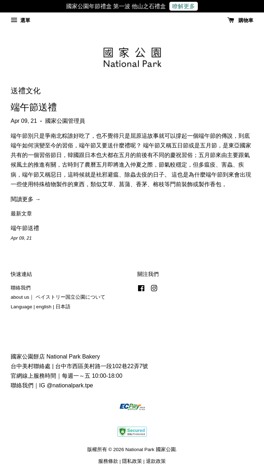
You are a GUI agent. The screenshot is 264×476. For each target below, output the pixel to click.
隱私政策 (132, 461)
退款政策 (156, 461)
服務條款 (108, 461)
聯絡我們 (21, 288)
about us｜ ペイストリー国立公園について (58, 297)
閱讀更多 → (26, 199)
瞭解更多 (183, 6)
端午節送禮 (34, 107)
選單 (20, 20)
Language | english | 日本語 (40, 306)
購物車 (240, 20)
